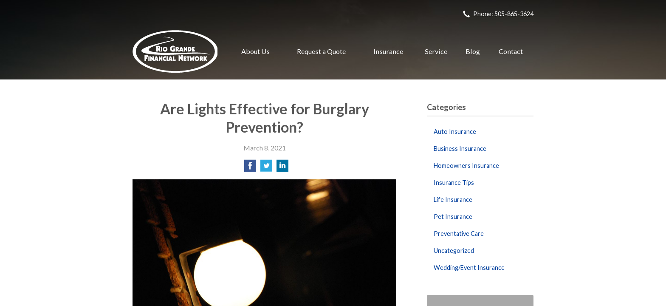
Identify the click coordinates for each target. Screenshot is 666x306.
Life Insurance (453, 199)
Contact (511, 51)
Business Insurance (460, 148)
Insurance (388, 51)
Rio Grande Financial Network (175, 51)
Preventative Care (459, 233)
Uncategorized (454, 250)
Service (436, 51)
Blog (473, 51)
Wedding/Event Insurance (469, 267)
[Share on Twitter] (266, 168)
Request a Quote (321, 51)
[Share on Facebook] (250, 168)
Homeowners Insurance (466, 165)
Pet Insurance (453, 216)
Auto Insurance (455, 131)
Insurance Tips (454, 182)
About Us (255, 51)
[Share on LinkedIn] (282, 168)
